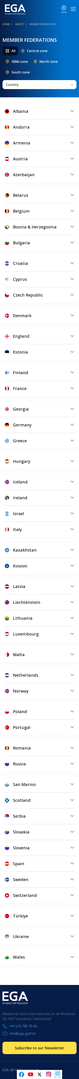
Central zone (37, 51)
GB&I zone (20, 61)
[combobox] (39, 84)
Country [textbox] (12, 85)
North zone (49, 61)
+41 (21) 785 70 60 (23, 1026)
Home (6, 24)
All (13, 51)
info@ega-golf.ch (22, 1033)
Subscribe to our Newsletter (39, 1047)
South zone (21, 72)
